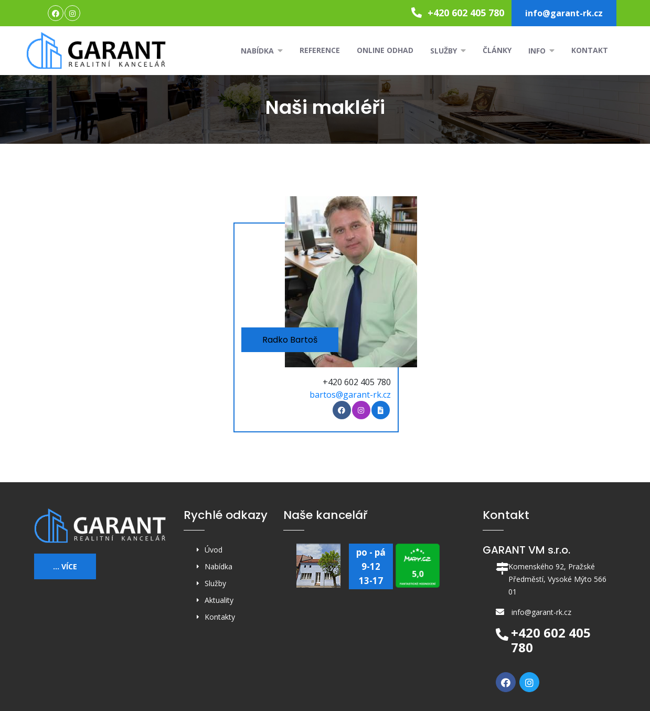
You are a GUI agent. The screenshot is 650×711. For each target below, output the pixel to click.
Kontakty (220, 617)
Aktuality (219, 600)
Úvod (213, 550)
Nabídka (262, 50)
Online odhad (385, 50)
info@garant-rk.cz (564, 13)
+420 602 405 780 (457, 12)
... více (65, 566)
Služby (448, 50)
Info (541, 50)
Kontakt (589, 50)
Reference (320, 50)
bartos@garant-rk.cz (350, 394)
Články (497, 50)
